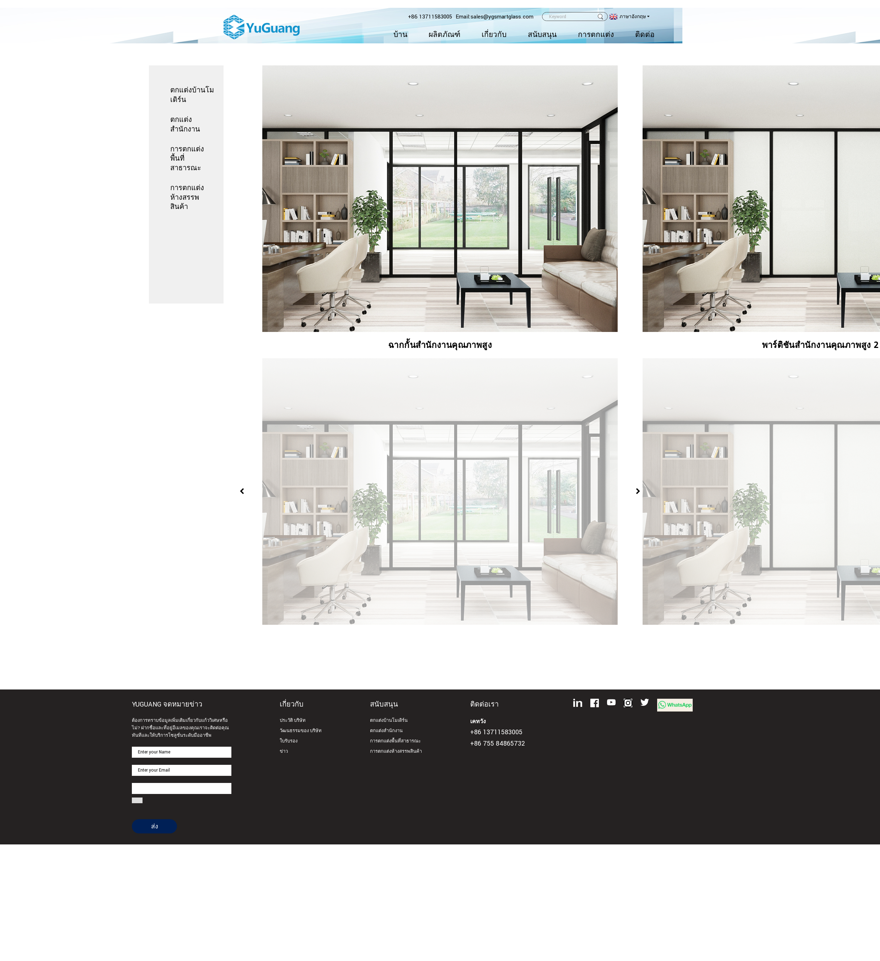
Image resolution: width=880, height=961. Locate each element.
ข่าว (284, 751)
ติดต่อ (645, 35)
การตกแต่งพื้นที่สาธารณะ (395, 741)
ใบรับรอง (288, 741)
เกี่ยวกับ (494, 35)
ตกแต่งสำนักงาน (386, 731)
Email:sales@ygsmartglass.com (494, 17)
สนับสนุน (542, 35)
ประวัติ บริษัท (293, 721)
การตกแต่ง (596, 35)
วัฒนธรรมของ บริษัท (301, 731)
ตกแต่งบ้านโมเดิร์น (389, 721)
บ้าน (400, 35)
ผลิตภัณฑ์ (444, 35)
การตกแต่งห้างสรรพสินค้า (187, 197)
